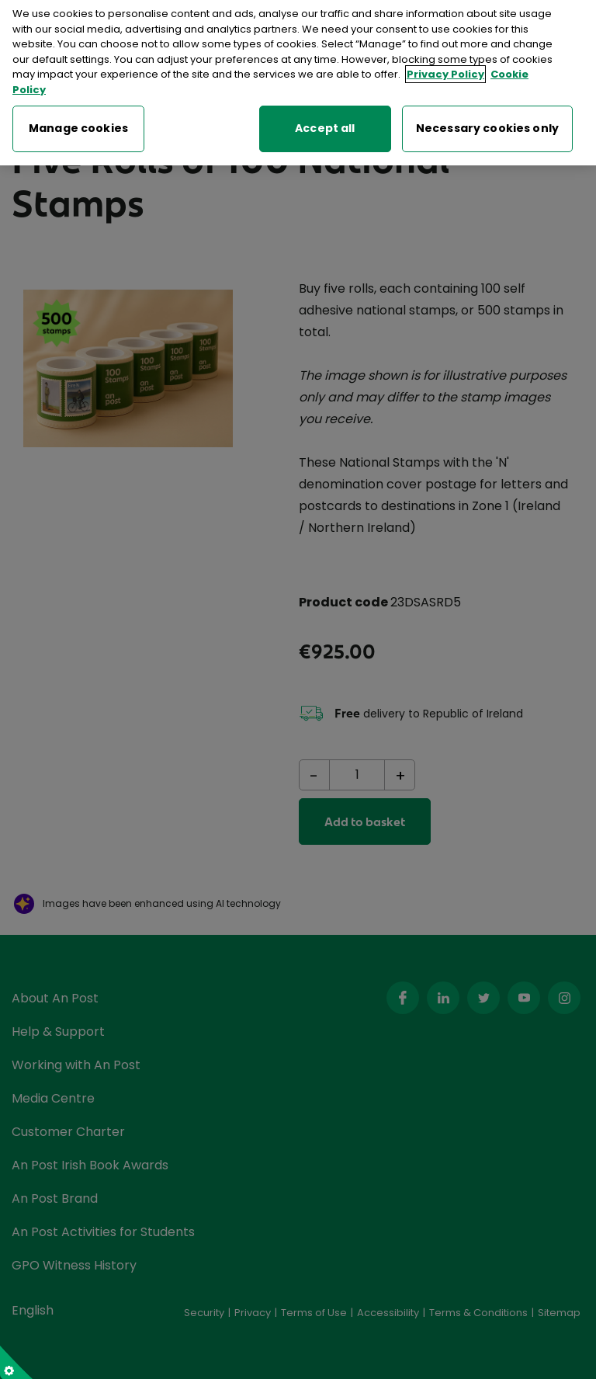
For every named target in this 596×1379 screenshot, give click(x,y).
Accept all (325, 120)
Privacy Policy (445, 67)
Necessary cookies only (487, 120)
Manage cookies (78, 120)
